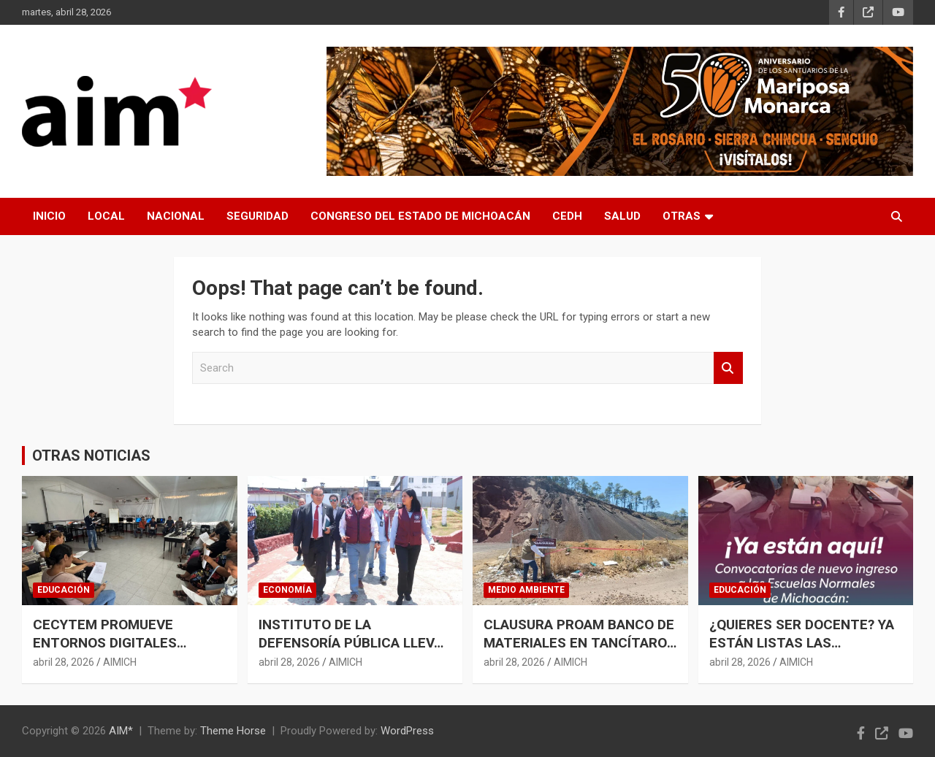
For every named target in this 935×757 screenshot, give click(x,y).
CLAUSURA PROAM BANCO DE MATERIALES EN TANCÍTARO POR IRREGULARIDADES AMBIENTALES (579, 651)
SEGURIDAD (257, 216)
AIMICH (120, 662)
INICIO (49, 216)
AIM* (121, 730)
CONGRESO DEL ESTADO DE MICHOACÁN (420, 216)
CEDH (567, 216)
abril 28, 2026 (63, 662)
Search (728, 368)
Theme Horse (233, 730)
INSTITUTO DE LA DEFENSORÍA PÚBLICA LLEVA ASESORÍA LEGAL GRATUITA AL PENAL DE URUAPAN (351, 651)
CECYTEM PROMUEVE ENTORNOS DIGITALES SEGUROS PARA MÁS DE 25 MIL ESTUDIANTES (119, 651)
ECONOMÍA (287, 590)
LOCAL (106, 216)
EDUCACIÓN (63, 590)
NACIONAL (176, 216)
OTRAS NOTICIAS (91, 455)
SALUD (622, 216)
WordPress (407, 730)
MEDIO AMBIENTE (526, 590)
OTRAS (682, 216)
